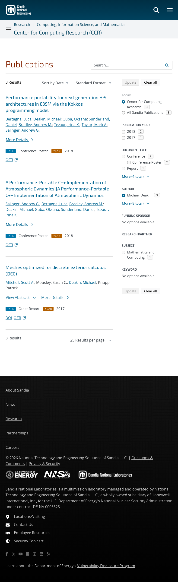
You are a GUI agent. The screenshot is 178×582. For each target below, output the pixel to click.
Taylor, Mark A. (94, 124)
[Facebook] (6, 553)
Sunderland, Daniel (77, 209)
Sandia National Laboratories (31, 489)
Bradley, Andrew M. (35, 124)
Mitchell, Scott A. (20, 282)
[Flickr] (27, 553)
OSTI (12, 159)
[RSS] (48, 553)
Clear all (152, 82)
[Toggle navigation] (9, 29)
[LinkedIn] (41, 553)
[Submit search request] (166, 65)
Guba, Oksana (75, 119)
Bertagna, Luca (19, 119)
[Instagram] (34, 553)
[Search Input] (131, 65)
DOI (9, 317)
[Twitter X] (13, 553)
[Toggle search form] (156, 10)
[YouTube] (20, 553)
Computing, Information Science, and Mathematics (81, 24)
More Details (19, 139)
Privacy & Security (44, 463)
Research (22, 24)
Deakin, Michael (47, 119)
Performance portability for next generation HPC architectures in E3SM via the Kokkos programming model (57, 104)
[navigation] (55, 83)
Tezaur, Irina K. (67, 124)
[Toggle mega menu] (170, 10)
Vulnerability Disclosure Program (106, 565)
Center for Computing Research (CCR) (58, 32)
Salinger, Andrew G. (23, 130)
